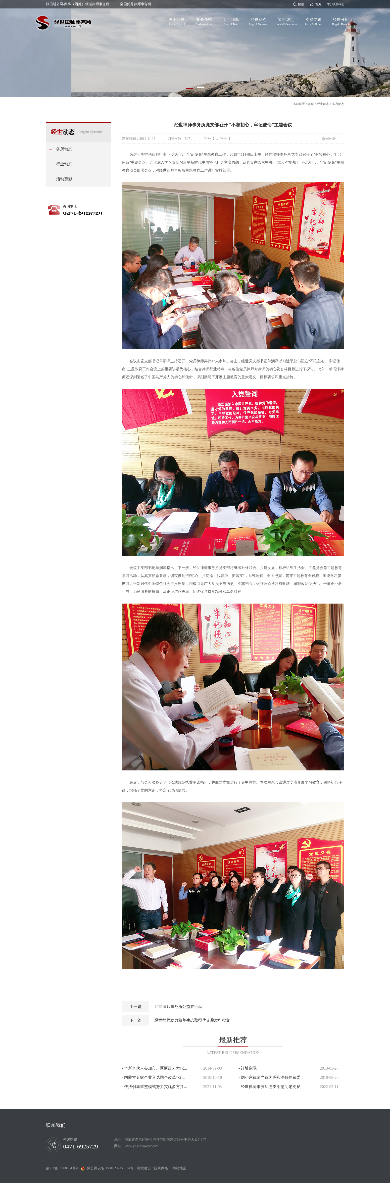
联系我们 (338, 4)
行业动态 (64, 164)
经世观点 (286, 20)
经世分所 (341, 20)
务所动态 (338, 104)
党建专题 (313, 20)
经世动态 (259, 20)
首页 (318, 4)
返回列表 (329, 139)
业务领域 (203, 20)
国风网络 (161, 1168)
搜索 (301, 4)
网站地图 (177, 1168)
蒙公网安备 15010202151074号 (110, 1168)
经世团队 (231, 20)
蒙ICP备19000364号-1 (63, 1168)
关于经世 (176, 20)
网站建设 (144, 1168)
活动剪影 (64, 179)
